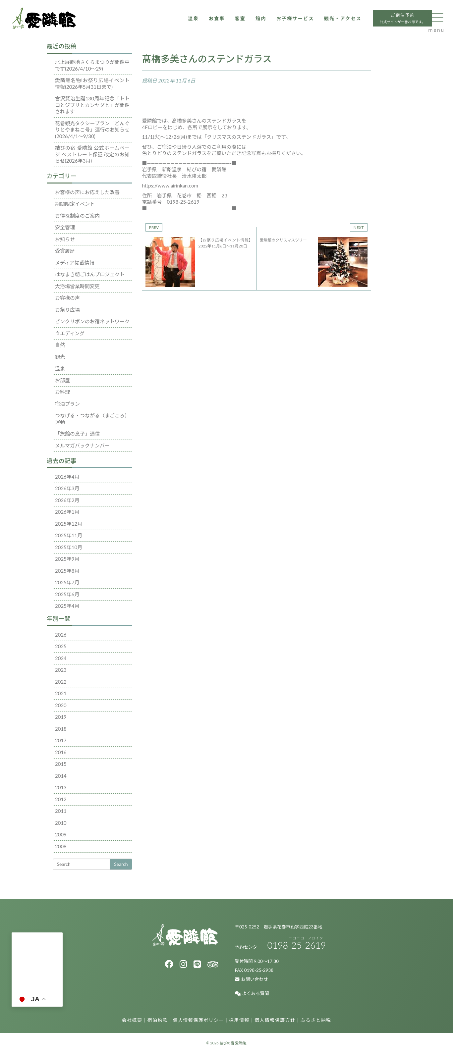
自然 (60, 345)
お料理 (62, 392)
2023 (61, 670)
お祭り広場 (67, 310)
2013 (61, 787)
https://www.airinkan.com (170, 185)
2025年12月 (68, 524)
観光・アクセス (323, 22)
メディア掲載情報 (74, 263)
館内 (237, 22)
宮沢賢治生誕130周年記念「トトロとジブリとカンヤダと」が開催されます (92, 104)
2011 (61, 811)
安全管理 (65, 227)
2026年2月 (67, 500)
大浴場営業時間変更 (77, 286)
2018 (61, 729)
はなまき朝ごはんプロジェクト (90, 274)
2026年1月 (67, 512)
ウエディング (70, 333)
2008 (61, 846)
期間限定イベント (75, 204)
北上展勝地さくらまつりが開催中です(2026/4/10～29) (92, 65)
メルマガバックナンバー (82, 445)
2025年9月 (67, 559)
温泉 (168, 22)
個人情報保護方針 (275, 1020)
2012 (61, 799)
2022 (61, 682)
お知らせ (65, 239)
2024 (61, 658)
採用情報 (239, 1020)
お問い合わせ (251, 979)
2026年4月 (67, 477)
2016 (61, 752)
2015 (61, 764)
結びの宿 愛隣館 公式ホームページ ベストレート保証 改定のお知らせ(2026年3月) (92, 154)
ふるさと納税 (316, 1020)
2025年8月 (67, 571)
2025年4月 (67, 606)
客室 (216, 22)
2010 (61, 823)
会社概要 (132, 1020)
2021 (61, 693)
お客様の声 (67, 298)
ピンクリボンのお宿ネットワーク (92, 321)
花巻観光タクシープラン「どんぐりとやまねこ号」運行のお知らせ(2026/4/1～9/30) (92, 129)
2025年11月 (68, 535)
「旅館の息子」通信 (77, 434)
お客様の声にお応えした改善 (87, 192)
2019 (61, 717)
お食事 (191, 22)
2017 (61, 740)
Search (121, 864)
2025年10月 (68, 547)
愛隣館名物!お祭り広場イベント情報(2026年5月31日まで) (92, 83)
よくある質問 (252, 993)
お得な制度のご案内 (77, 216)
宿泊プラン (67, 404)
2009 (61, 834)
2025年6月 (67, 594)
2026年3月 (67, 488)
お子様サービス (273, 22)
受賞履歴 (65, 251)
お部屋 (62, 380)
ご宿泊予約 (386, 23)
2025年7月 (67, 582)
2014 (61, 776)
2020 (61, 705)
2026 (61, 635)
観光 (60, 357)
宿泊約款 (157, 1020)
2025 (61, 646)
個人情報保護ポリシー (198, 1020)
